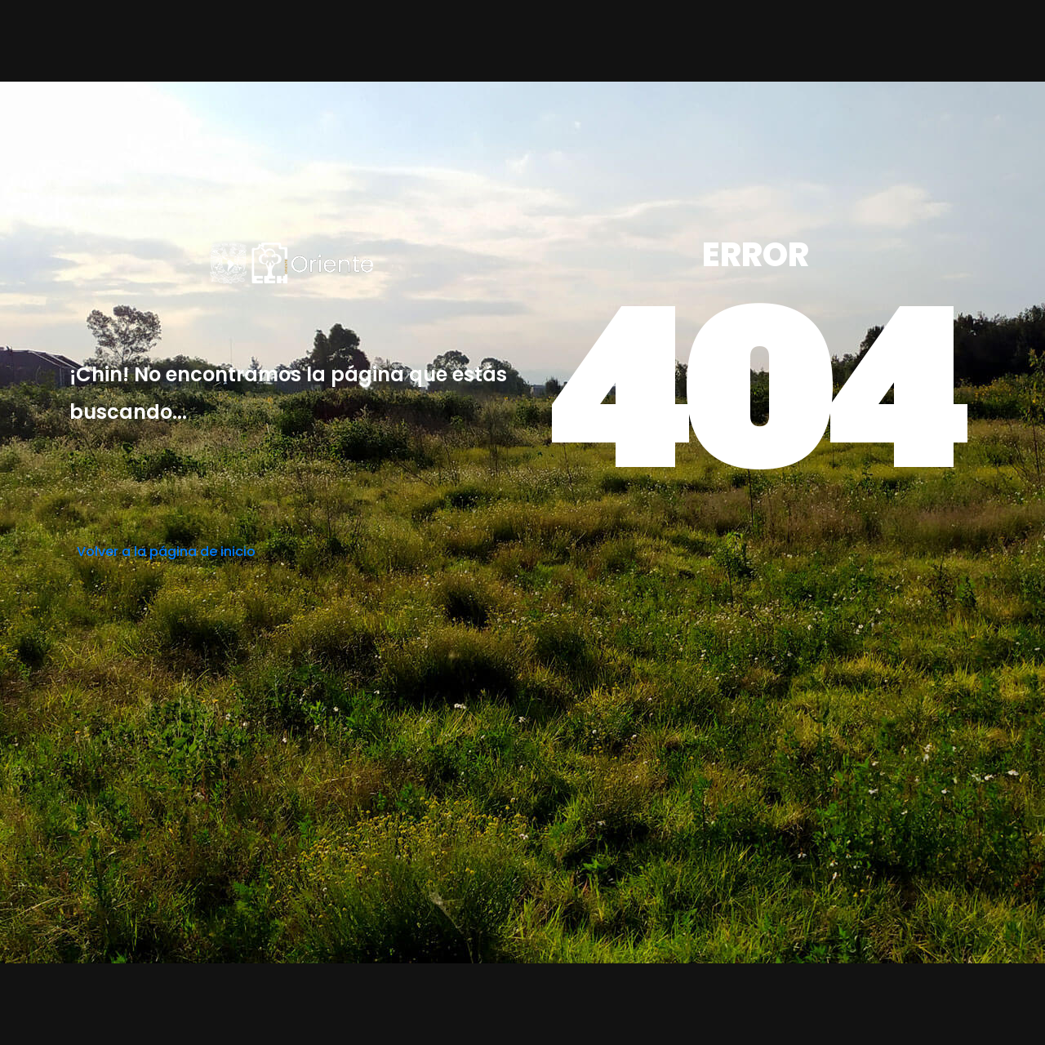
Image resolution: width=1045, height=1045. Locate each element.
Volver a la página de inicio (166, 551)
